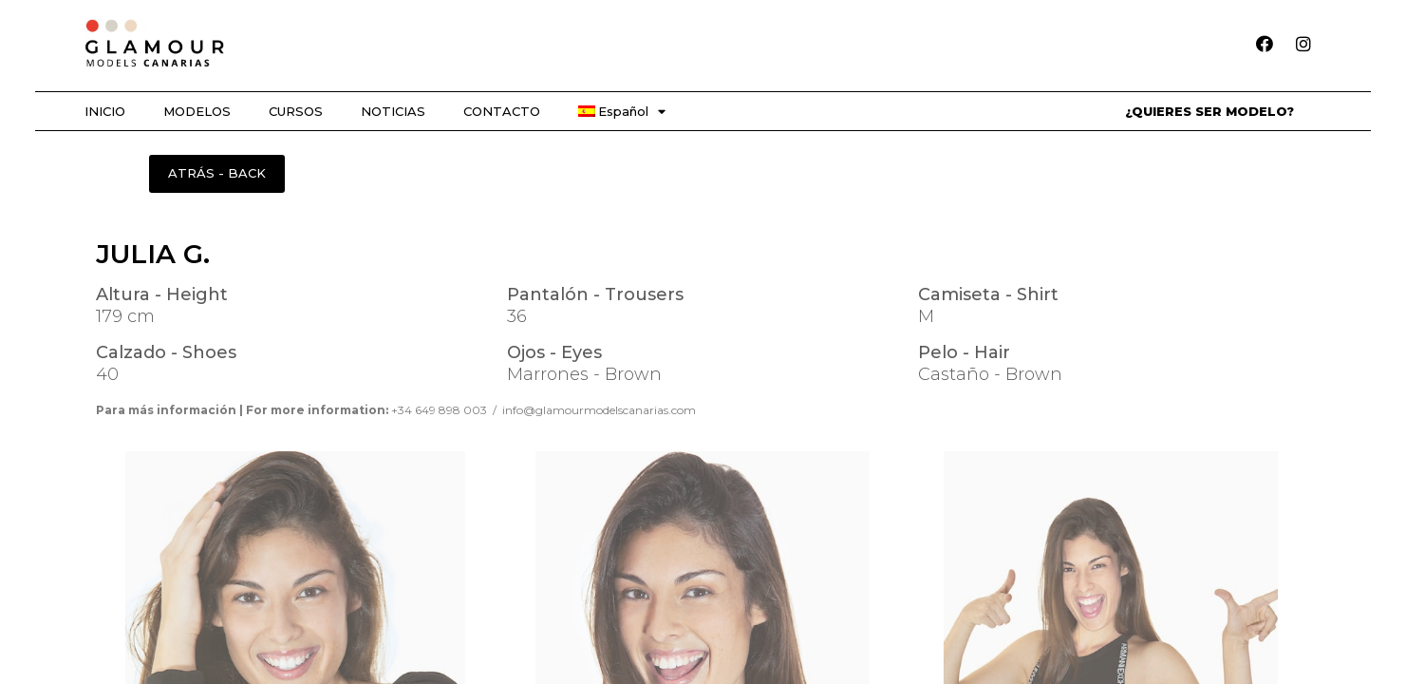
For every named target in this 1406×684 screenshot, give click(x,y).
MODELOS (197, 111)
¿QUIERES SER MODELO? (1209, 111)
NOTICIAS (393, 111)
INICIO (104, 111)
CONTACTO (501, 111)
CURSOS (296, 111)
